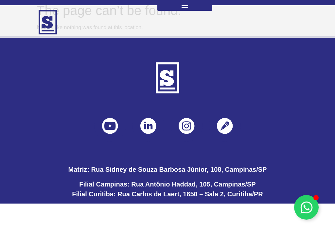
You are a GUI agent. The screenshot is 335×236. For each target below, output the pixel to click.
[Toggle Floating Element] (306, 207)
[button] (184, 5)
